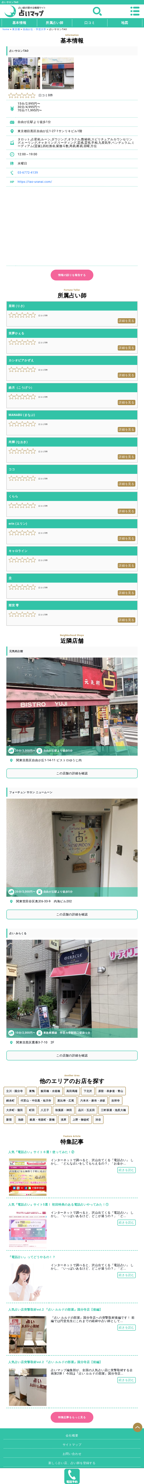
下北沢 (88, 1091)
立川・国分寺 (14, 1091)
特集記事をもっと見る (72, 1417)
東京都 (16, 29)
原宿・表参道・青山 (110, 1091)
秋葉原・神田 (63, 1110)
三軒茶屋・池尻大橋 (113, 1110)
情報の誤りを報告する (72, 275)
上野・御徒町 (81, 1119)
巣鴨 (32, 1091)
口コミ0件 (30, 95)
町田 (32, 1110)
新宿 (9, 1119)
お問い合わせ (72, 1454)
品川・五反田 (86, 1110)
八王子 (45, 1110)
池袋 (21, 1119)
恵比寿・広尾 (65, 1100)
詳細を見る (126, 321)
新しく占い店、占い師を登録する (72, 1463)
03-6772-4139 (28, 172)
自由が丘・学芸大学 (34, 29)
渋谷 (98, 1119)
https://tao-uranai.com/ (35, 181)
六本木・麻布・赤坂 (92, 1100)
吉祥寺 (115, 1100)
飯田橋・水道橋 (50, 1091)
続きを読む (126, 1170)
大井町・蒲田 (14, 1110)
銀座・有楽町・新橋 (42, 1119)
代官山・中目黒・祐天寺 (36, 1100)
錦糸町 (10, 1100)
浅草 (63, 1119)
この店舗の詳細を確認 (72, 773)
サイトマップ (72, 1444)
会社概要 (72, 1435)
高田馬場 (71, 1091)
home (6, 29)
